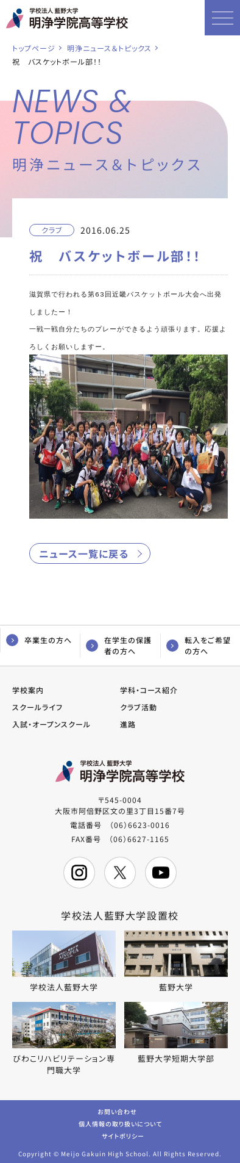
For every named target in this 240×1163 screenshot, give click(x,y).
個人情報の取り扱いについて (120, 1121)
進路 (128, 722)
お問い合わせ (117, 1109)
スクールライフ (37, 705)
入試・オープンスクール (51, 722)
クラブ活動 (138, 705)
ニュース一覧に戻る (84, 551)
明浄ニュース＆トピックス (109, 48)
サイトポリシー (123, 1133)
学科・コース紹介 (149, 688)
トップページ (33, 48)
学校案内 (28, 688)
